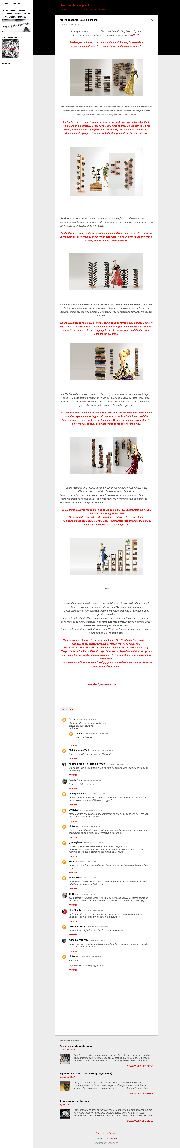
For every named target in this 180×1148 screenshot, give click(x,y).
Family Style (75, 780)
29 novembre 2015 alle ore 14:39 (117, 764)
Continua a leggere (140, 1066)
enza (71, 861)
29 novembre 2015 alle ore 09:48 (102, 750)
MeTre (135, 34)
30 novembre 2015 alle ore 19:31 (86, 894)
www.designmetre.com (101, 684)
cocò (71, 894)
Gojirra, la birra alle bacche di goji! (76, 1046)
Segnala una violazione (106, 1143)
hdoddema (114, 1138)
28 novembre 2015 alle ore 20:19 (87, 719)
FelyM (72, 719)
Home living (67, 709)
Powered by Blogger (106, 1133)
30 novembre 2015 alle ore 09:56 (97, 734)
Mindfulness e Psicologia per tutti (87, 764)
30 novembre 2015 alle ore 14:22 (91, 826)
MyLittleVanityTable (79, 750)
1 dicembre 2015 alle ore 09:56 (99, 940)
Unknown (74, 810)
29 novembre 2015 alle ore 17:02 (94, 780)
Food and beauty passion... (77, 5)
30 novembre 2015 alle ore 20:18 (97, 926)
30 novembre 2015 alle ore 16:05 (95, 878)
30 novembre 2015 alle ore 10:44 (96, 794)
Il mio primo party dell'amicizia (74, 1101)
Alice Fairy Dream (78, 940)
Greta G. (80, 733)
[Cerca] (156, 6)
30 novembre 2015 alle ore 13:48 (91, 810)
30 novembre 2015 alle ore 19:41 (93, 910)
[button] (151, 20)
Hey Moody (75, 910)
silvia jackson (76, 793)
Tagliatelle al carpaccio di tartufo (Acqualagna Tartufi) (86, 1073)
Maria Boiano (76, 877)
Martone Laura (77, 926)
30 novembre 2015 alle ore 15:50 (86, 861)
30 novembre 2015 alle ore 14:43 (94, 843)
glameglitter (75, 842)
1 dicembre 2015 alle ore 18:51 (90, 956)
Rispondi (73, 745)
